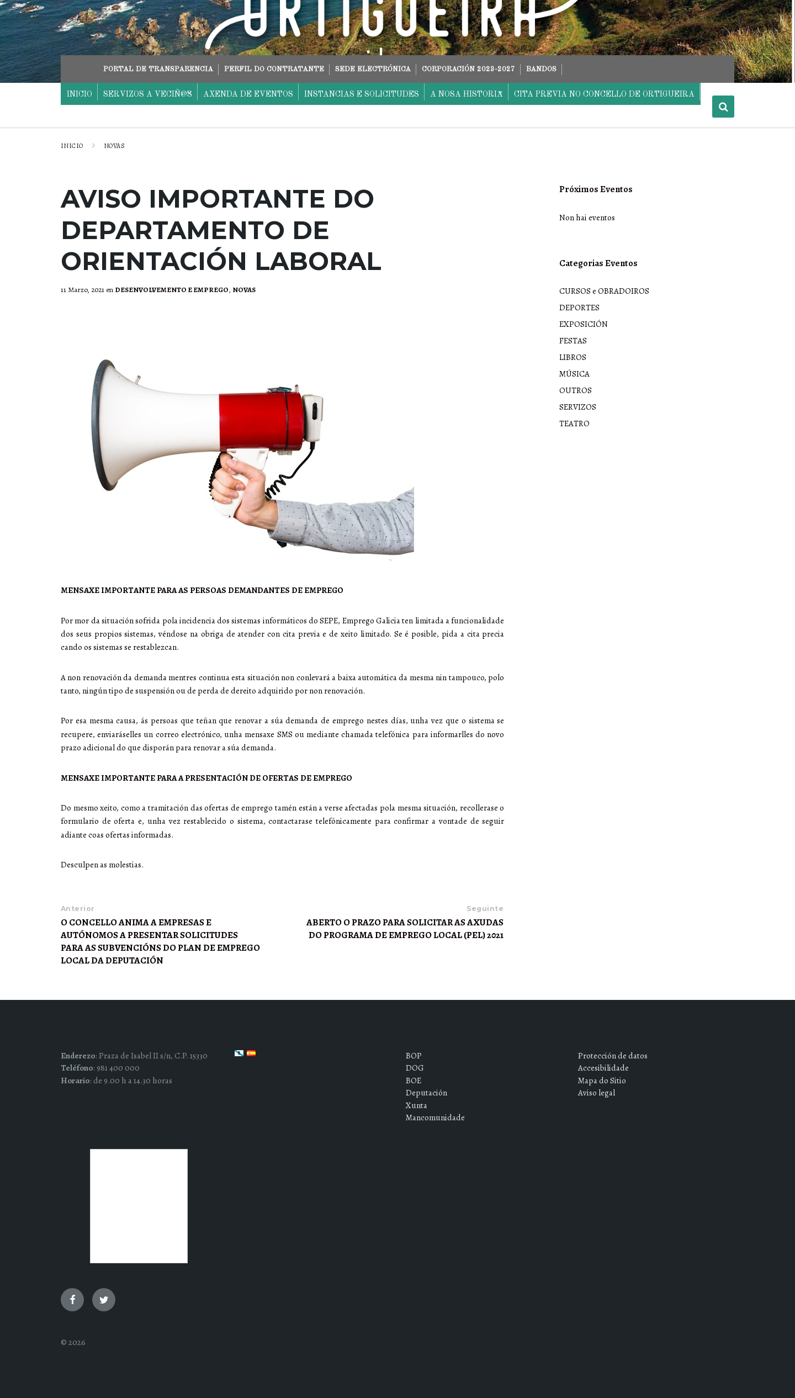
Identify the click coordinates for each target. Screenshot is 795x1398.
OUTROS (575, 390)
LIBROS (572, 357)
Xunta (416, 1105)
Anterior (78, 908)
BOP (414, 1055)
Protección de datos (613, 1055)
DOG (415, 1067)
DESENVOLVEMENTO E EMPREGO (172, 290)
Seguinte (485, 908)
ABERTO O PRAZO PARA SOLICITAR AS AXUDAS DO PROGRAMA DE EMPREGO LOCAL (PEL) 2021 (405, 928)
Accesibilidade (603, 1067)
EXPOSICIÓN (583, 324)
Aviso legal (596, 1092)
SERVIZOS (577, 406)
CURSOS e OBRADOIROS (604, 290)
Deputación (426, 1092)
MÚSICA (574, 373)
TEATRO (574, 423)
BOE (413, 1080)
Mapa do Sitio (602, 1080)
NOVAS (114, 145)
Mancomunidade (435, 1117)
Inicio (72, 145)
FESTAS (573, 340)
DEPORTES (579, 307)
